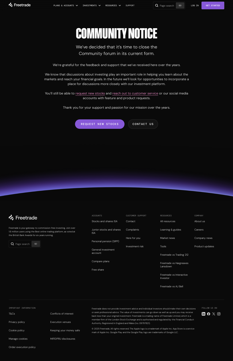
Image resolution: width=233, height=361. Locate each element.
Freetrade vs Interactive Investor (174, 282)
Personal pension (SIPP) (105, 247)
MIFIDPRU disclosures (62, 346)
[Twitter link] (214, 321)
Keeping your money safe (65, 337)
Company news (203, 244)
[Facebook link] (208, 321)
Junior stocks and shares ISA (106, 237)
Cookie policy (17, 337)
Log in (195, 5)
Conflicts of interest (61, 320)
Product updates (204, 252)
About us (199, 227)
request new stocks (90, 93)
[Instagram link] (219, 321)
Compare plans (100, 267)
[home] (20, 5)
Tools (163, 252)
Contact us (143, 124)
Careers (199, 235)
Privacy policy (17, 329)
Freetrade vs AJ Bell (171, 292)
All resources (167, 227)
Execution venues (60, 329)
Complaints (132, 235)
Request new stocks (100, 124)
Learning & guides (170, 235)
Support (130, 5)
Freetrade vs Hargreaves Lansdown (174, 271)
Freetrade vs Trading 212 (174, 261)
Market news (167, 244)
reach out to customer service (135, 93)
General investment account (103, 257)
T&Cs (12, 320)
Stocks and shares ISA (104, 227)
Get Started (213, 5)
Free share (98, 275)
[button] (66, 5)
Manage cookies (18, 346)
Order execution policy (22, 354)
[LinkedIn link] (203, 321)
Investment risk (135, 252)
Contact (130, 227)
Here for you (133, 244)
